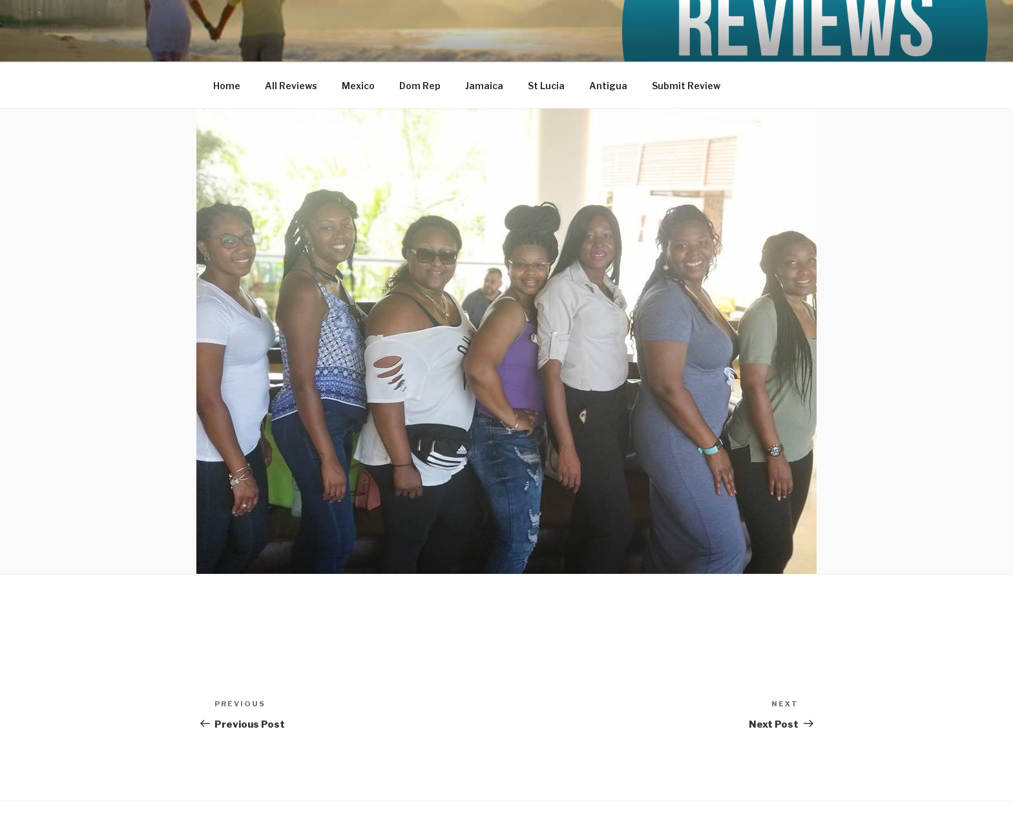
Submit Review (686, 85)
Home (226, 85)
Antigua (608, 85)
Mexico (358, 85)
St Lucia (546, 85)
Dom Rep (420, 85)
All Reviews (291, 85)
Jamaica (484, 85)
